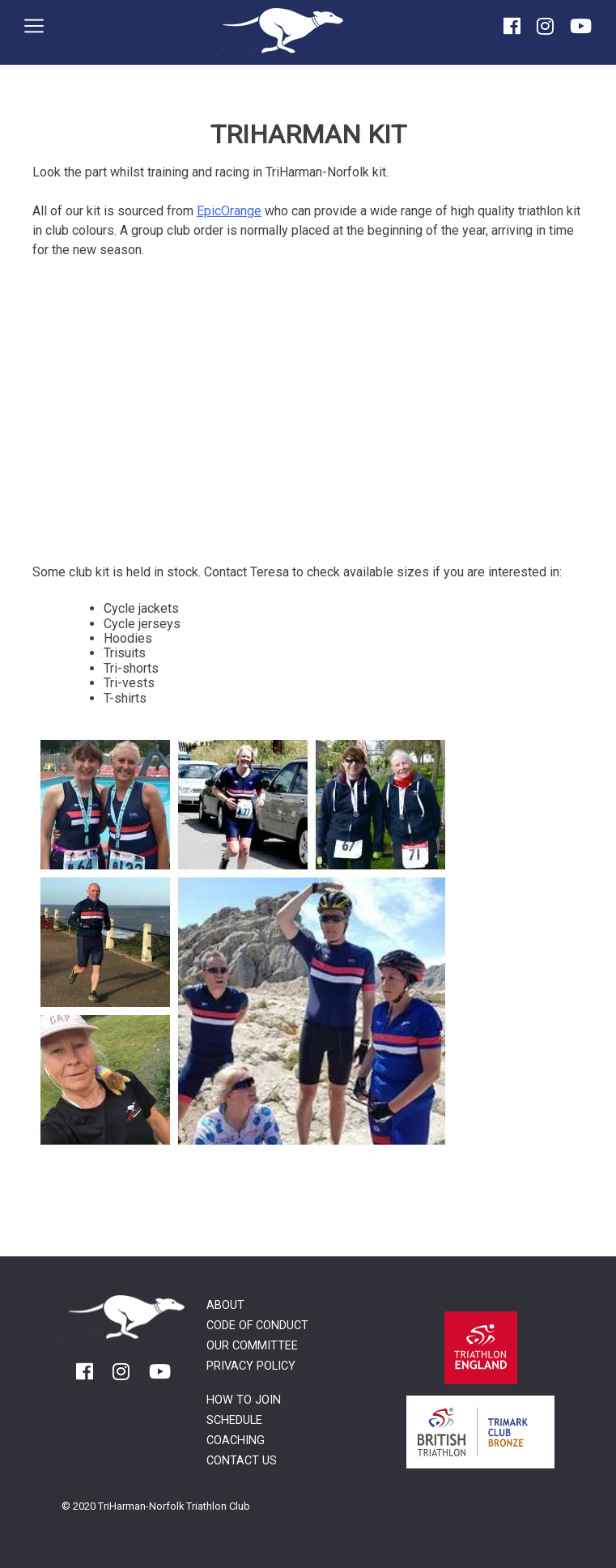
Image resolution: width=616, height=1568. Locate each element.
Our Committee (252, 1346)
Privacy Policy (250, 1366)
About (225, 1305)
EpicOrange (229, 211)
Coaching (235, 1440)
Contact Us (241, 1461)
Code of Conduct (257, 1325)
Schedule (234, 1420)
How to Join (243, 1400)
